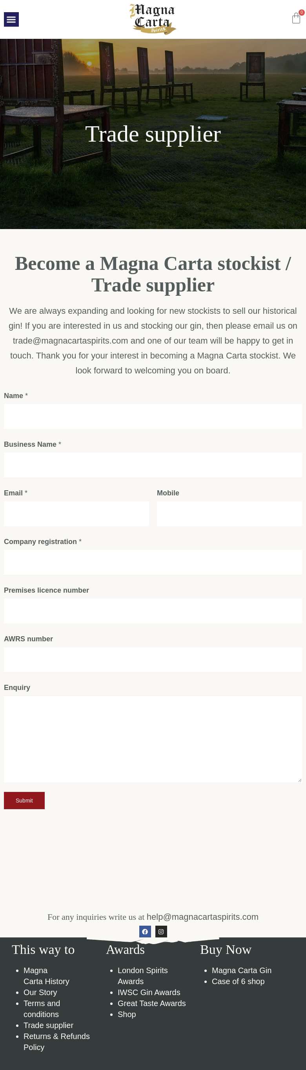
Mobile (168, 499)
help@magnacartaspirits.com (203, 930)
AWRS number (28, 651)
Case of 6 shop (238, 994)
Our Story (40, 1005)
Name (16, 398)
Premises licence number (46, 600)
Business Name (32, 448)
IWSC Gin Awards (149, 1005)
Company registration (43, 549)
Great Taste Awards (152, 1016)
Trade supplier (48, 1038)
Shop (127, 1027)
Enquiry (17, 701)
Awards (126, 963)
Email (15, 499)
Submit (24, 814)
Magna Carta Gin (241, 983)
